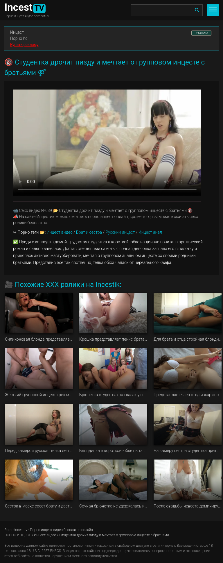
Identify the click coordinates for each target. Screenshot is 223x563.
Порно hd (19, 38)
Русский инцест (120, 232)
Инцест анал (150, 232)
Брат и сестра (89, 232)
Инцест (17, 32)
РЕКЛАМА (201, 33)
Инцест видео (60, 232)
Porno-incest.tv (15, 530)
